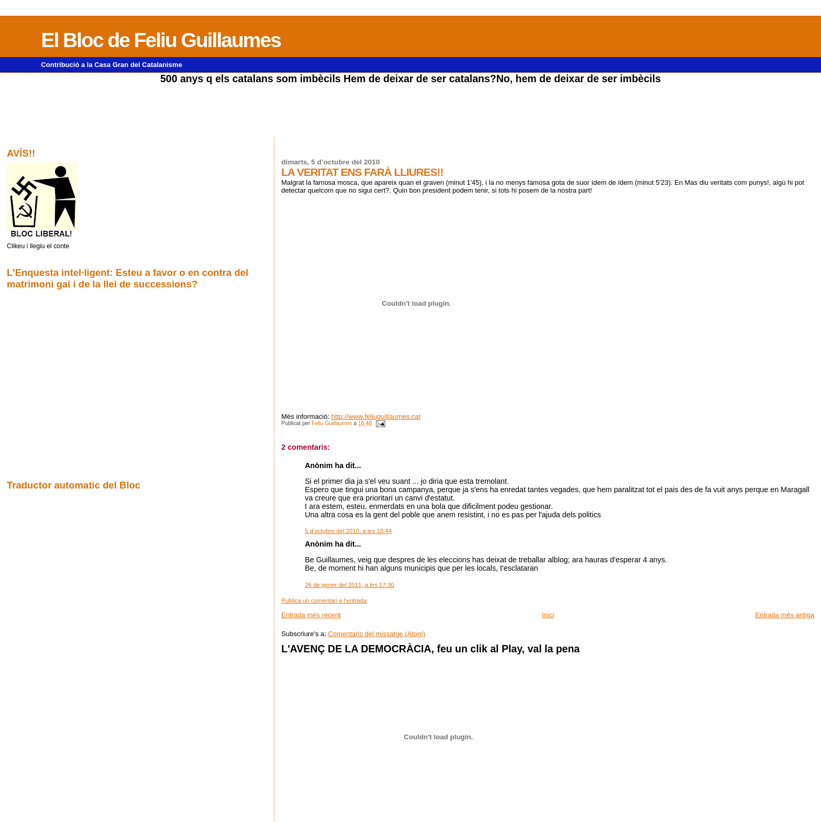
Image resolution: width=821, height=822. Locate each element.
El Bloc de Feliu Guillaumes (160, 40)
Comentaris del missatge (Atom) (376, 634)
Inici (548, 615)
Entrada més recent (310, 615)
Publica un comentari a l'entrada (324, 600)
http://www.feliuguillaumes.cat (376, 416)
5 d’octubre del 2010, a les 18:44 (348, 531)
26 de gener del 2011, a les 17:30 (349, 585)
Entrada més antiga (784, 615)
